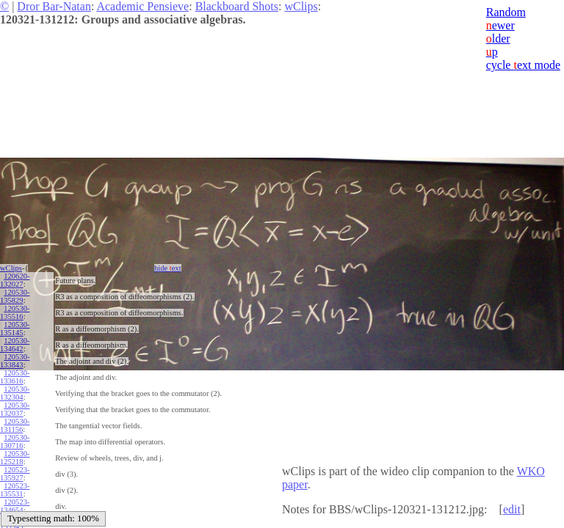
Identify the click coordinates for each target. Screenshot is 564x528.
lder (498, 38)
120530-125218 (14, 458)
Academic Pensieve (142, 6)
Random (506, 12)
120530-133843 (14, 361)
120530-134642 (14, 345)
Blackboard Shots (236, 6)
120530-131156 (14, 425)
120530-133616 (14, 377)
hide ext (167, 268)
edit (512, 509)
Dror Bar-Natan (54, 6)
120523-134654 (14, 506)
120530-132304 (14, 393)
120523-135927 (14, 474)
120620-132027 (14, 280)
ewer (500, 25)
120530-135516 (14, 312)
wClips (300, 6)
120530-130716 (14, 441)
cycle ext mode (523, 65)
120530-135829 (14, 296)
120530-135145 (14, 328)
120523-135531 (14, 490)
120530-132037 (14, 409)
